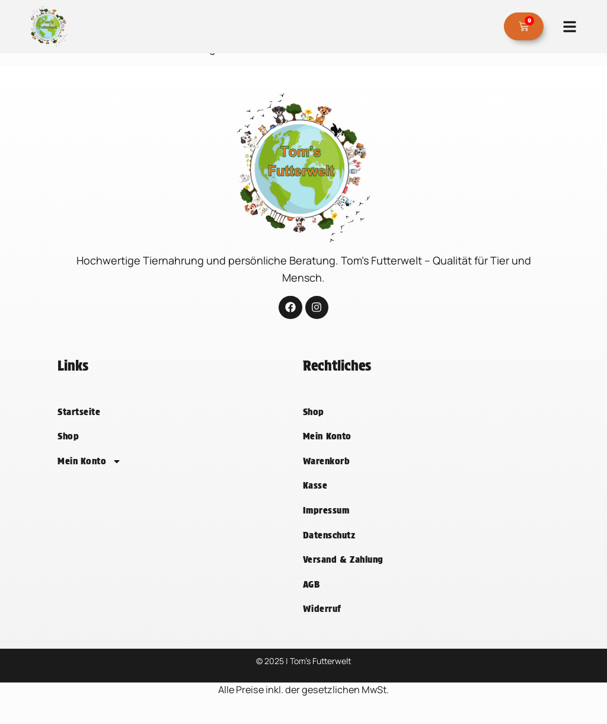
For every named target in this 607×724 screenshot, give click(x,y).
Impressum (326, 523)
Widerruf (322, 621)
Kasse (315, 498)
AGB (311, 597)
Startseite (78, 424)
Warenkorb (326, 474)
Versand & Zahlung (343, 572)
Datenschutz (329, 548)
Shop (68, 449)
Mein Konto (89, 474)
